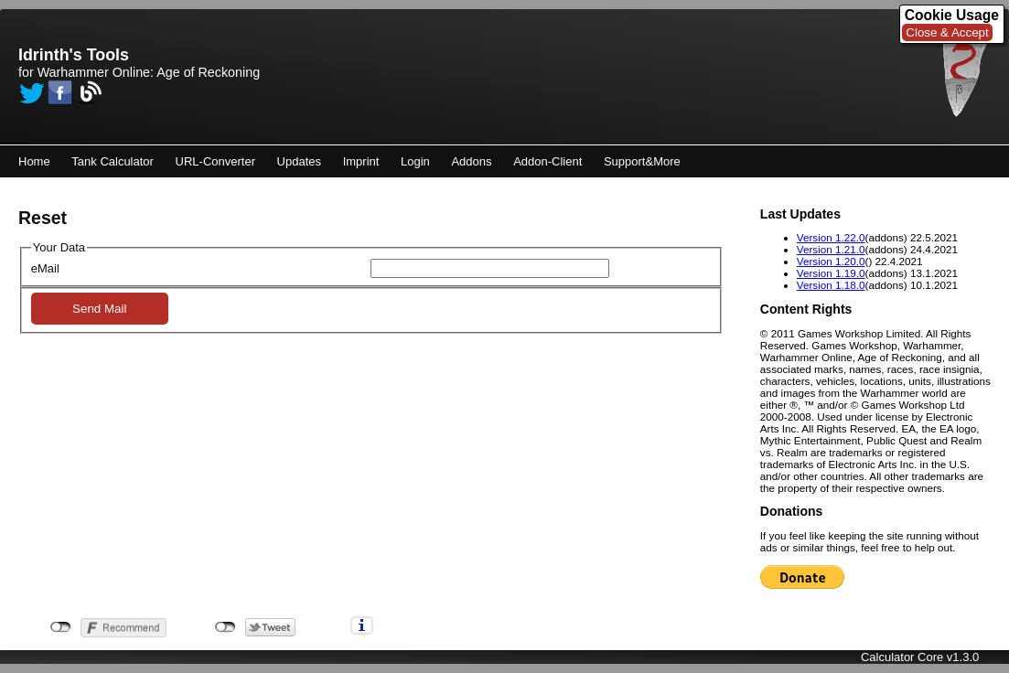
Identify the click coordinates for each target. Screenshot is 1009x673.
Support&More (642, 161)
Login (415, 161)
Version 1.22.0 (831, 237)
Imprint (361, 161)
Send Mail (99, 308)
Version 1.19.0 (831, 273)
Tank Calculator (112, 161)
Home (34, 161)
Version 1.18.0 (831, 285)
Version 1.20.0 (831, 261)
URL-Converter (215, 161)
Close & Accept (947, 32)
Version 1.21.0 (831, 249)
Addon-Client (547, 161)
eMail (45, 268)
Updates (299, 161)
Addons (471, 161)
